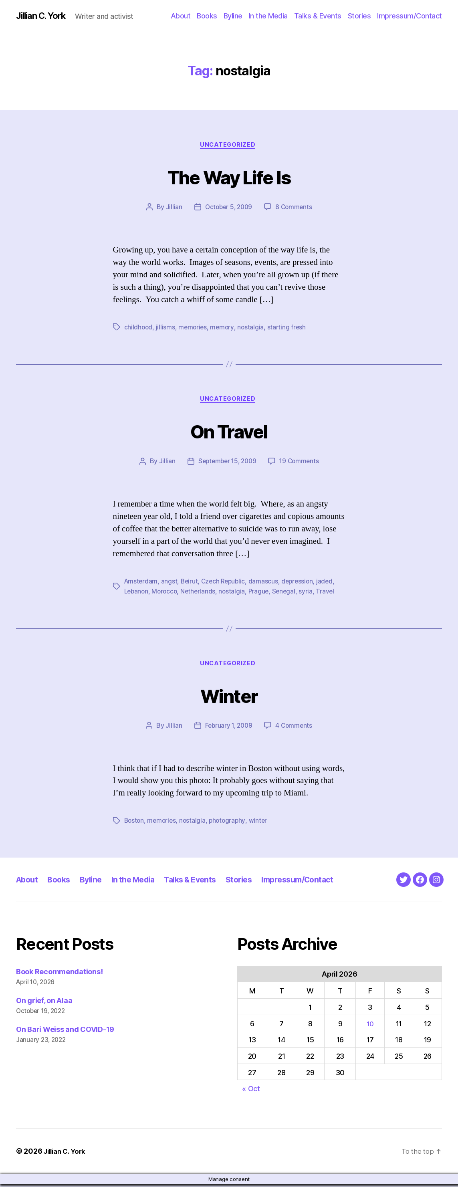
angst (170, 584)
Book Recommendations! (59, 974)
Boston (134, 824)
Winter (229, 696)
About (181, 16)
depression (302, 584)
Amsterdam (141, 584)
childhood (138, 329)
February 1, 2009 (228, 729)
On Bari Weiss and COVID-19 (65, 1032)
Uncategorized (229, 146)
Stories (359, 16)
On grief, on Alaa (44, 1003)
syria (311, 593)
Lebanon (137, 593)
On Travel (228, 432)
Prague (262, 593)
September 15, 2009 (226, 464)
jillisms (166, 329)
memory (224, 329)
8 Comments (295, 209)
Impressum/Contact (409, 16)
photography (230, 824)
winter (261, 824)
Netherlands (201, 593)
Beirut (191, 584)
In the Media (268, 16)
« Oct (251, 1091)
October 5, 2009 (228, 209)
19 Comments (300, 464)
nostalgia (253, 329)
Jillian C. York (44, 16)
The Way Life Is (229, 176)
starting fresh (289, 329)
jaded (330, 584)
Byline (233, 16)
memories (194, 329)
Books (207, 16)
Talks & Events (317, 16)
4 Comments (295, 729)
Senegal (288, 593)
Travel (330, 593)
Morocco (166, 593)
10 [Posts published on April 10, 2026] (370, 1026)
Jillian (171, 209)
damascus (267, 584)
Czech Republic (226, 584)
